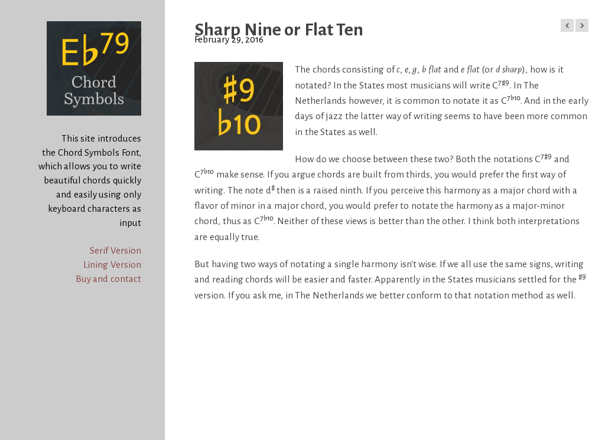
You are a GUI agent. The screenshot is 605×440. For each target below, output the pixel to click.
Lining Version (112, 265)
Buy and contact (108, 279)
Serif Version (115, 250)
